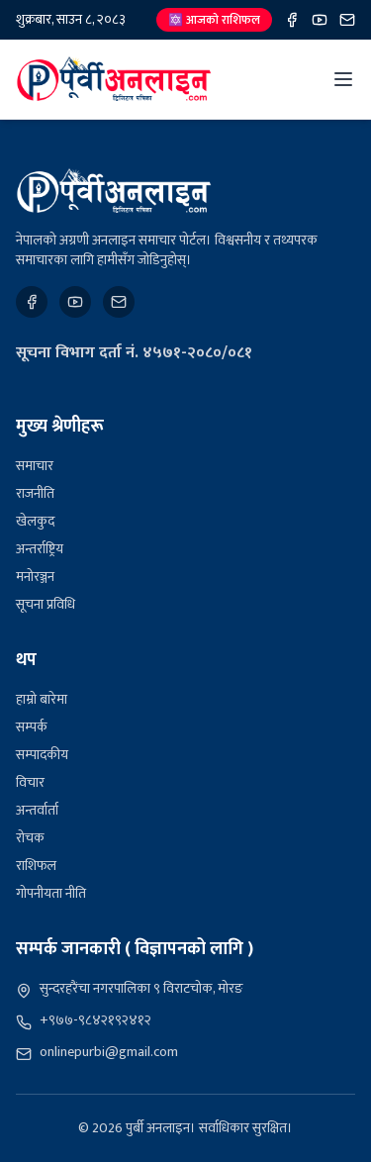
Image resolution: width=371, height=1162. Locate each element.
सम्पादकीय (42, 754)
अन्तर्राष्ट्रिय (39, 548)
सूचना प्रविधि (45, 604)
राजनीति (35, 493)
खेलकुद (35, 521)
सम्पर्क (31, 727)
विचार (30, 782)
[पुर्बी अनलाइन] (114, 191)
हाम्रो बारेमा (41, 699)
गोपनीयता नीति (51, 893)
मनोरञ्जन (35, 576)
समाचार (34, 465)
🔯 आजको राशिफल (214, 20)
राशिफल (36, 865)
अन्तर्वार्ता (37, 810)
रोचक (30, 837)
